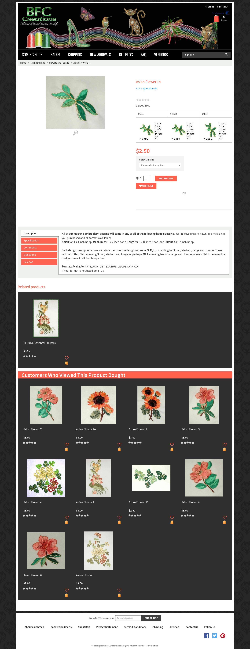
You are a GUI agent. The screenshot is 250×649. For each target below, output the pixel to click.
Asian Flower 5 (190, 429)
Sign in (209, 6)
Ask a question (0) (146, 88)
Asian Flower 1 (85, 502)
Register (222, 6)
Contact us (192, 627)
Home (23, 62)
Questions (30, 255)
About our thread (34, 627)
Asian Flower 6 (32, 575)
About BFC (84, 627)
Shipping (158, 627)
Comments (30, 247)
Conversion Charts (61, 627)
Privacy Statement (107, 627)
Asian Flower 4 (32, 502)
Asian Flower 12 (138, 502)
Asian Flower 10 (86, 429)
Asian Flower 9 (138, 429)
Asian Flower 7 (32, 429)
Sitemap (174, 627)
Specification (31, 240)
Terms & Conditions (135, 627)
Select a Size (146, 159)
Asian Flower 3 (85, 575)
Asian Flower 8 (190, 502)
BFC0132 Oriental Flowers (39, 343)
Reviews (28, 262)
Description (30, 233)
